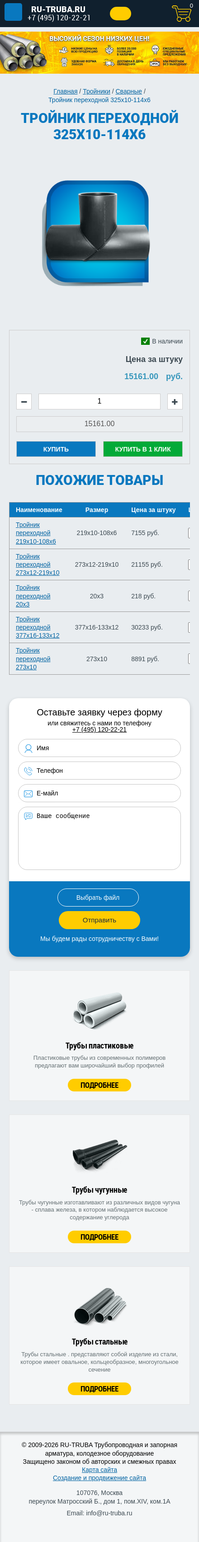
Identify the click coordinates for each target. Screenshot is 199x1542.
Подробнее (99, 1085)
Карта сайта (99, 1469)
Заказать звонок (120, 13)
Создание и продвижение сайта (99, 1477)
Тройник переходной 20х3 (33, 595)
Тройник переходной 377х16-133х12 (38, 627)
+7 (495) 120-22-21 (59, 17)
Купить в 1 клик (143, 449)
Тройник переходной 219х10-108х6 (36, 533)
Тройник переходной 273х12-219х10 (38, 564)
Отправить (99, 920)
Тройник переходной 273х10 (33, 658)
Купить (56, 449)
